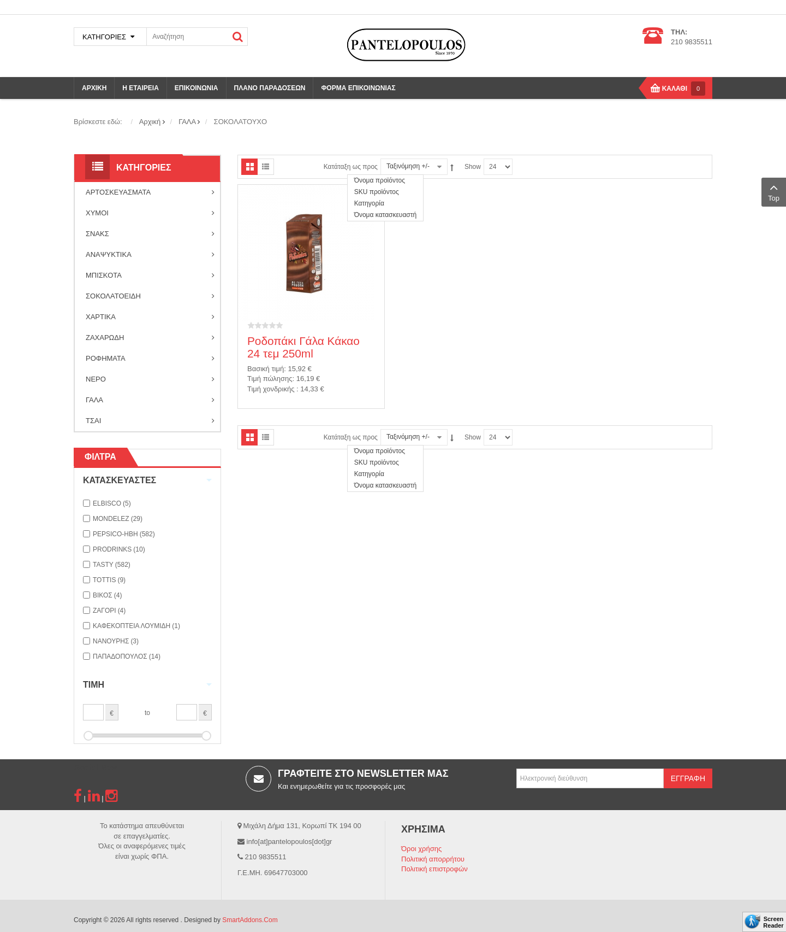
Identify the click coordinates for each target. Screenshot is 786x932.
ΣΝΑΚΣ (150, 234)
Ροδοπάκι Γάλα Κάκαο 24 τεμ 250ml (303, 347)
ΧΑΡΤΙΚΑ (150, 317)
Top (773, 191)
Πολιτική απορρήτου (433, 859)
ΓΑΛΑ (150, 400)
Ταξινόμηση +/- (408, 166)
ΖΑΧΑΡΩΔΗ (150, 337)
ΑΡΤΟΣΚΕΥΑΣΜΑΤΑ (150, 192)
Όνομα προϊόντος (379, 180)
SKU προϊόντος (376, 192)
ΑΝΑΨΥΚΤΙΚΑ (150, 254)
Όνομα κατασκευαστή (385, 215)
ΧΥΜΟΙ (150, 213)
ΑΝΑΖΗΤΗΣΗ (238, 36)
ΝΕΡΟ (150, 379)
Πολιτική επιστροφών (434, 869)
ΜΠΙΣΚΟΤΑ (150, 275)
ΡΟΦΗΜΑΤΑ (150, 358)
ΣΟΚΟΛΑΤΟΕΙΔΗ (150, 296)
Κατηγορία (369, 203)
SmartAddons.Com (249, 920)
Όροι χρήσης (421, 849)
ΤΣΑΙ (150, 420)
